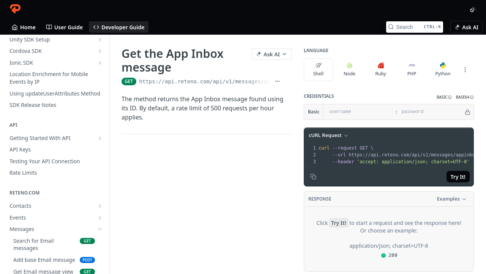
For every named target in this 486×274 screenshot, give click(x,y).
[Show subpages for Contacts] (100, 206)
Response (319, 199)
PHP (412, 69)
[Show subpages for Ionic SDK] (100, 63)
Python (443, 69)
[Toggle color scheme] (472, 9)
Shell (318, 69)
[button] (444, 97)
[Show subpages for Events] (100, 218)
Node (349, 69)
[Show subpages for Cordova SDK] (100, 51)
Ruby (380, 69)
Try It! (458, 176)
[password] (431, 111)
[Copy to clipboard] (313, 176)
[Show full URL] (277, 81)
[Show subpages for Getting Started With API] (100, 138)
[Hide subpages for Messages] (100, 229)
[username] (358, 111)
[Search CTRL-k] (414, 27)
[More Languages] (465, 69)
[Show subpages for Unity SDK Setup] (100, 40)
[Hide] (468, 112)
